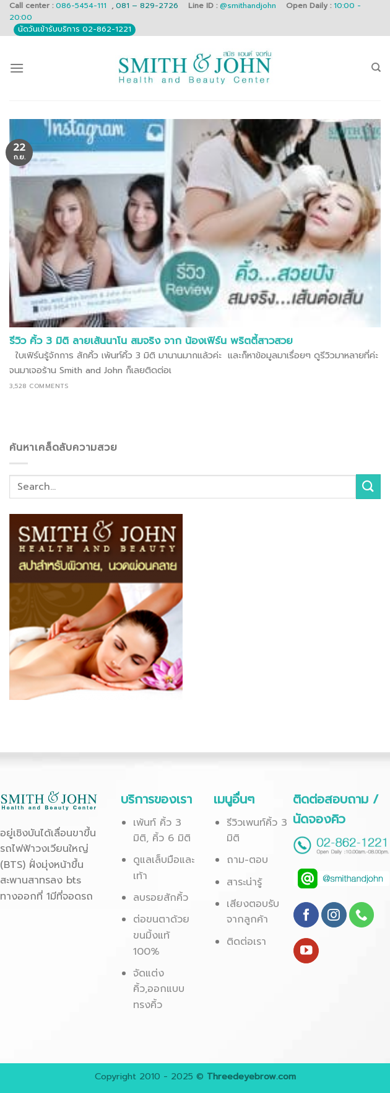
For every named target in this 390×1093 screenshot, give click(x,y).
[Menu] (16, 68)
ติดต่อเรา (246, 941)
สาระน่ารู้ (244, 882)
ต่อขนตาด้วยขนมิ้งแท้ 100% (161, 935)
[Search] (376, 67)
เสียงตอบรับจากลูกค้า (253, 911)
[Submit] (368, 486)
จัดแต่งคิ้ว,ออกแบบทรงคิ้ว (158, 989)
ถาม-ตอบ (247, 859)
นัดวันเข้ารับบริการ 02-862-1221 (74, 29)
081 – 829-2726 (148, 5)
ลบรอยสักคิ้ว (160, 897)
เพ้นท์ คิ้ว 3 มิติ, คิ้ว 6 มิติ (162, 830)
